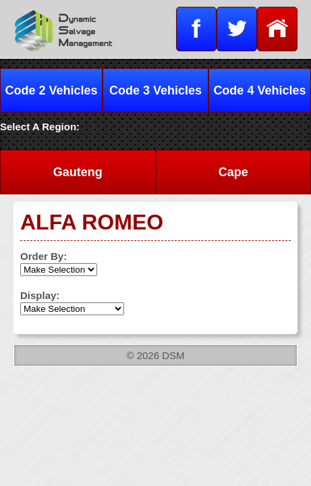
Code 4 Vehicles (259, 90)
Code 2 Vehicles (51, 90)
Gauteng (78, 172)
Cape (233, 172)
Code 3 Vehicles (155, 90)
